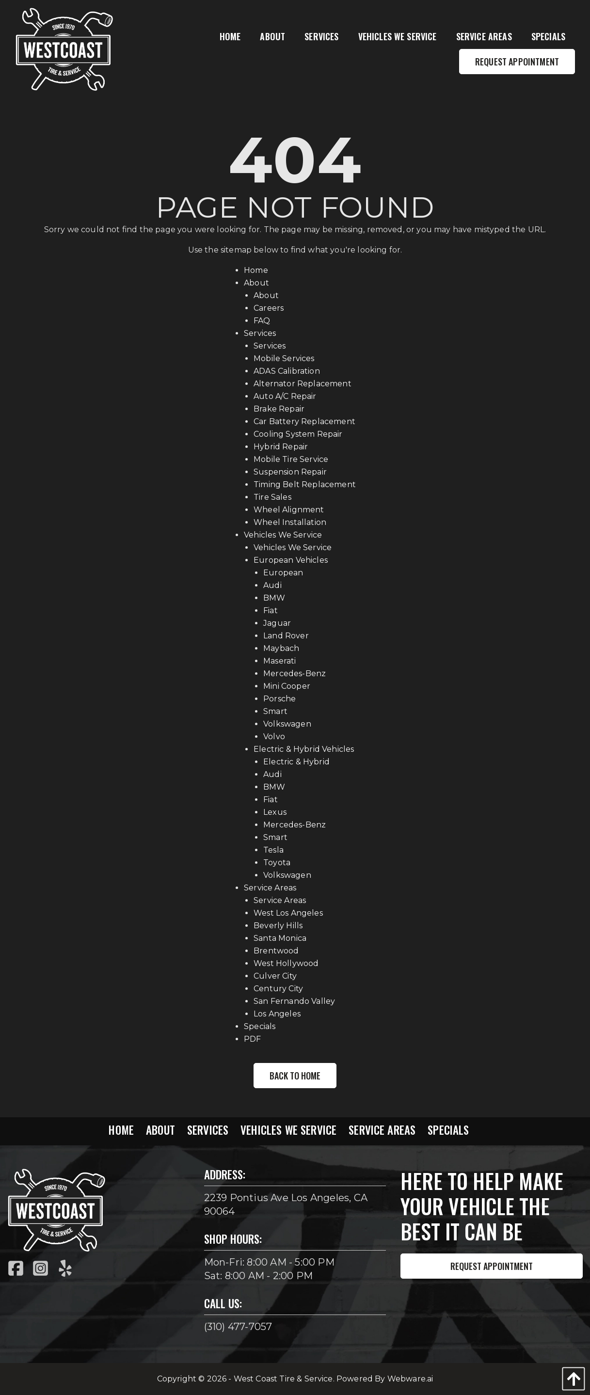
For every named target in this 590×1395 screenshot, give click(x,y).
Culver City (275, 976)
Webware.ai (410, 1378)
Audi (272, 585)
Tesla (273, 850)
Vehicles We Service (283, 534)
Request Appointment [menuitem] (517, 61)
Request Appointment (491, 1266)
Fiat (270, 610)
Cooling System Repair (298, 434)
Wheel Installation (290, 522)
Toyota (276, 862)
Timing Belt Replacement (305, 484)
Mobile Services (284, 358)
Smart (275, 711)
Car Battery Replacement (304, 421)
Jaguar (277, 623)
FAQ (262, 320)
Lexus (275, 812)
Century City (278, 988)
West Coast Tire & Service (283, 1378)
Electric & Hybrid (296, 761)
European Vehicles (291, 560)
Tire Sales (272, 497)
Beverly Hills (278, 925)
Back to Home (295, 1075)
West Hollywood (286, 963)
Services (260, 333)
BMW (274, 597)
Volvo (274, 736)
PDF (252, 1039)
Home (256, 270)
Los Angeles (277, 1013)
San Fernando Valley (294, 1001)
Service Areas (270, 887)
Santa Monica (280, 938)
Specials (259, 1026)
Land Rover (286, 635)
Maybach (281, 648)
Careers (269, 308)
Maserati (279, 661)
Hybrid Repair (281, 446)
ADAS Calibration (287, 371)
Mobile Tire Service (291, 459)
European (283, 572)
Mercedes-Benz (294, 673)
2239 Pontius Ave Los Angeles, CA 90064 (285, 1204)
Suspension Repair (290, 471)
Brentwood (276, 950)
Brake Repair (279, 408)
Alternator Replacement (302, 383)
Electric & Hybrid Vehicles (304, 749)
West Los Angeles (288, 913)
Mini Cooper (286, 686)
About (256, 282)
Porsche (279, 698)
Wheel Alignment (289, 509)
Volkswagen (287, 724)
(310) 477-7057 (238, 1326)
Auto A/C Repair (285, 396)
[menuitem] (230, 36)
